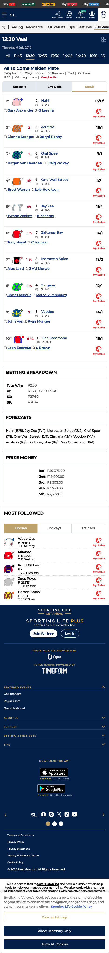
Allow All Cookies (54, 944)
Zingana (48, 285)
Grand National (14, 708)
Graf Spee (49, 153)
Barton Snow (29, 592)
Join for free (43, 633)
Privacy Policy (15, 842)
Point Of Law (29, 565)
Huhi (45, 100)
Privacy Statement (18, 848)
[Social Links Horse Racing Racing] (54, 823)
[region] (54, 922)
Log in (70, 633)
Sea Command (54, 338)
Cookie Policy (15, 862)
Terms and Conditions (20, 835)
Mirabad (24, 552)
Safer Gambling (48, 884)
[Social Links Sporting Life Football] (61, 823)
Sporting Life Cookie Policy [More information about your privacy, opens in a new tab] (71, 906)
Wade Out (26, 539)
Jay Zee (47, 206)
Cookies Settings (54, 917)
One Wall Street (54, 180)
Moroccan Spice (54, 259)
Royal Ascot (12, 701)
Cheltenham (12, 694)
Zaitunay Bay (52, 232)
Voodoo (47, 311)
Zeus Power (28, 579)
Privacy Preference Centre (23, 855)
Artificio (47, 127)
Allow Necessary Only (54, 931)
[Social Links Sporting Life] (48, 823)
